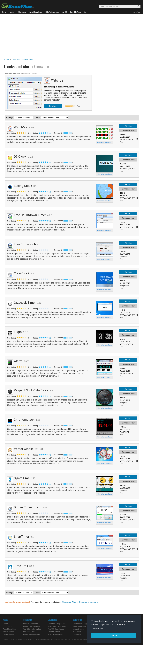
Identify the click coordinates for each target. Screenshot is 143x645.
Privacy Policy (8, 632)
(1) (50, 192)
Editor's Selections (30, 624)
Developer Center (80, 626)
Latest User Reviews (31, 626)
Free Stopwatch (25, 244)
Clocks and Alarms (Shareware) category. (80, 602)
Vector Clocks (24, 449)
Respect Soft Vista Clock (31, 390)
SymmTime (22, 478)
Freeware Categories (56, 624)
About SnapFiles (9, 629)
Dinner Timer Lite (26, 507)
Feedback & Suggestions (83, 624)
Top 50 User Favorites (32, 629)
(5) (50, 133)
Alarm (18, 361)
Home (6, 60)
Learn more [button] (97, 628)
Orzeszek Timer (25, 302)
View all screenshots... (104, 142)
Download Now (128, 130)
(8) (50, 162)
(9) (50, 484)
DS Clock (20, 156)
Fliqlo (18, 332)
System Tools (27, 60)
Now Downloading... (56, 634)
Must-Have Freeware (31, 634)
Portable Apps (29, 632)
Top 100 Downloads (56, 629)
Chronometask (24, 419)
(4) (50, 367)
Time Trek (21, 566)
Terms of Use (8, 634)
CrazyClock (22, 273)
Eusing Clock (23, 186)
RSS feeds (77, 632)
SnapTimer (21, 536)
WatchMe (20, 127)
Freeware (15, 60)
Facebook (77, 634)
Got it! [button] (114, 635)
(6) (50, 455)
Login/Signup (78, 629)
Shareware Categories (57, 626)
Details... (52, 106)
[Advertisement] (71, 37)
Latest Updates (54, 632)
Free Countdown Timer (30, 215)
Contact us (7, 626)
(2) (50, 338)
